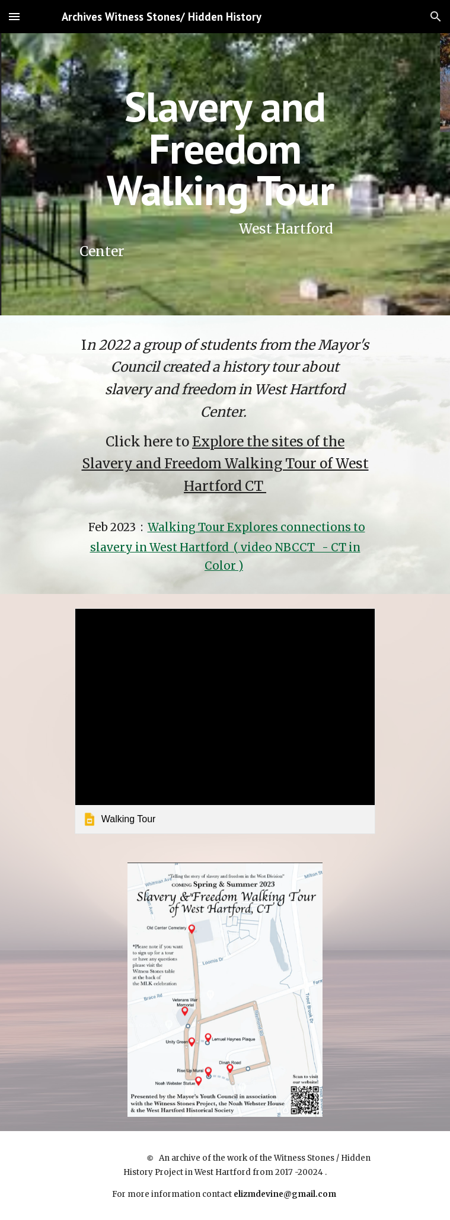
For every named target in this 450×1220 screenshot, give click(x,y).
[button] (14, 16)
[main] (225, 174)
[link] (225, 720)
